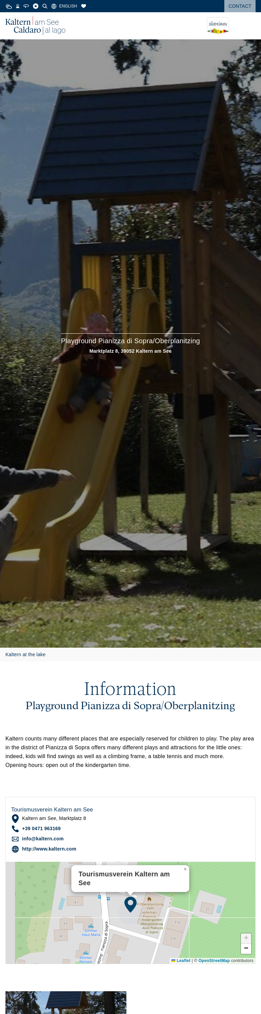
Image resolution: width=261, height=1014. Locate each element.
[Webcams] (17, 6)
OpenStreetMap (214, 960)
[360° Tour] (26, 6)
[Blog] (35, 6)
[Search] (44, 6)
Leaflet (180, 960)
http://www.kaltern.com (49, 849)
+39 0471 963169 (41, 828)
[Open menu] (250, 25)
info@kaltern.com (43, 838)
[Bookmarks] (83, 6)
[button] (130, 904)
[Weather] (8, 6)
